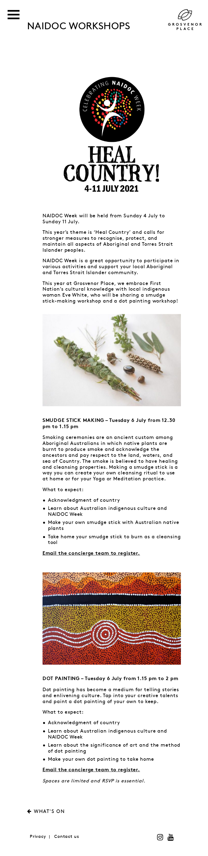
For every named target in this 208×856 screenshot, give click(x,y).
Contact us (66, 837)
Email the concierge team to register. (91, 770)
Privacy (38, 837)
